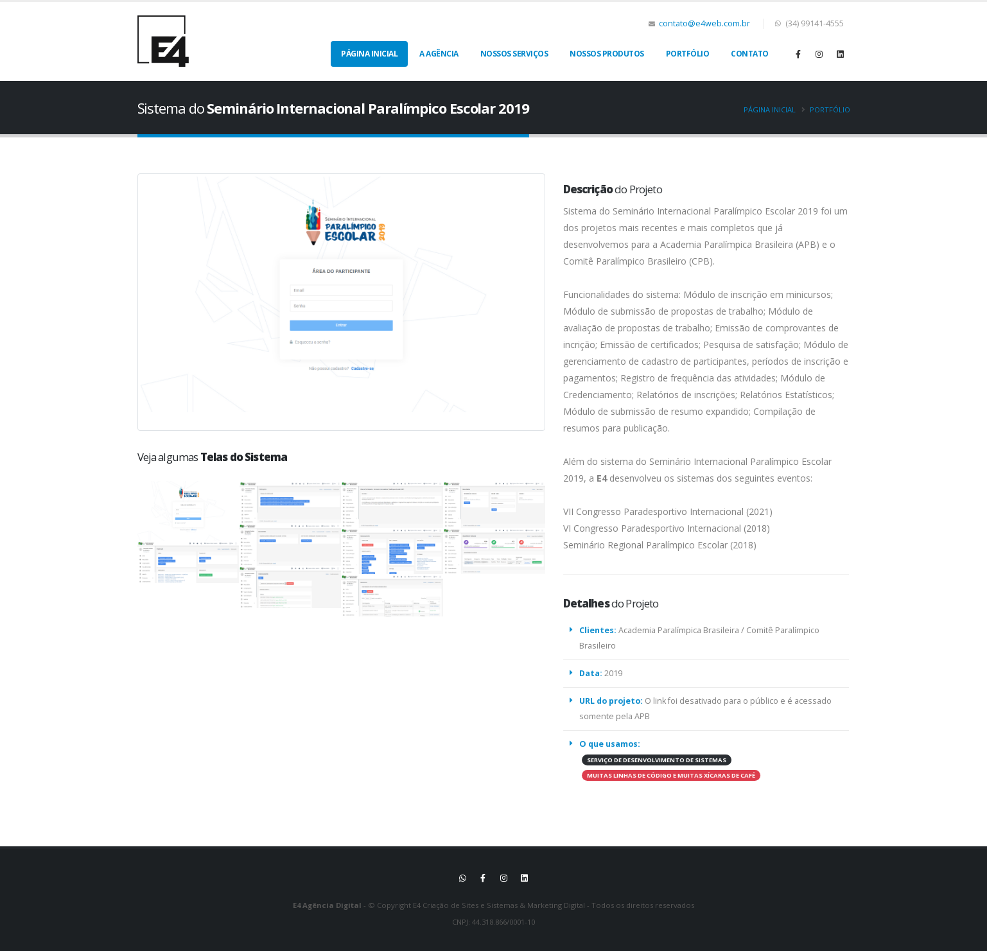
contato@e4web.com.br (704, 23)
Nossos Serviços (514, 53)
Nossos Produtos (607, 53)
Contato (750, 53)
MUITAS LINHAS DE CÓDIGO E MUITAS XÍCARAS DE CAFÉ (664, 775)
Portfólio (688, 53)
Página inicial (770, 109)
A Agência (439, 53)
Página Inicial (369, 53)
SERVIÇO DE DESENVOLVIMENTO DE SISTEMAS (649, 760)
